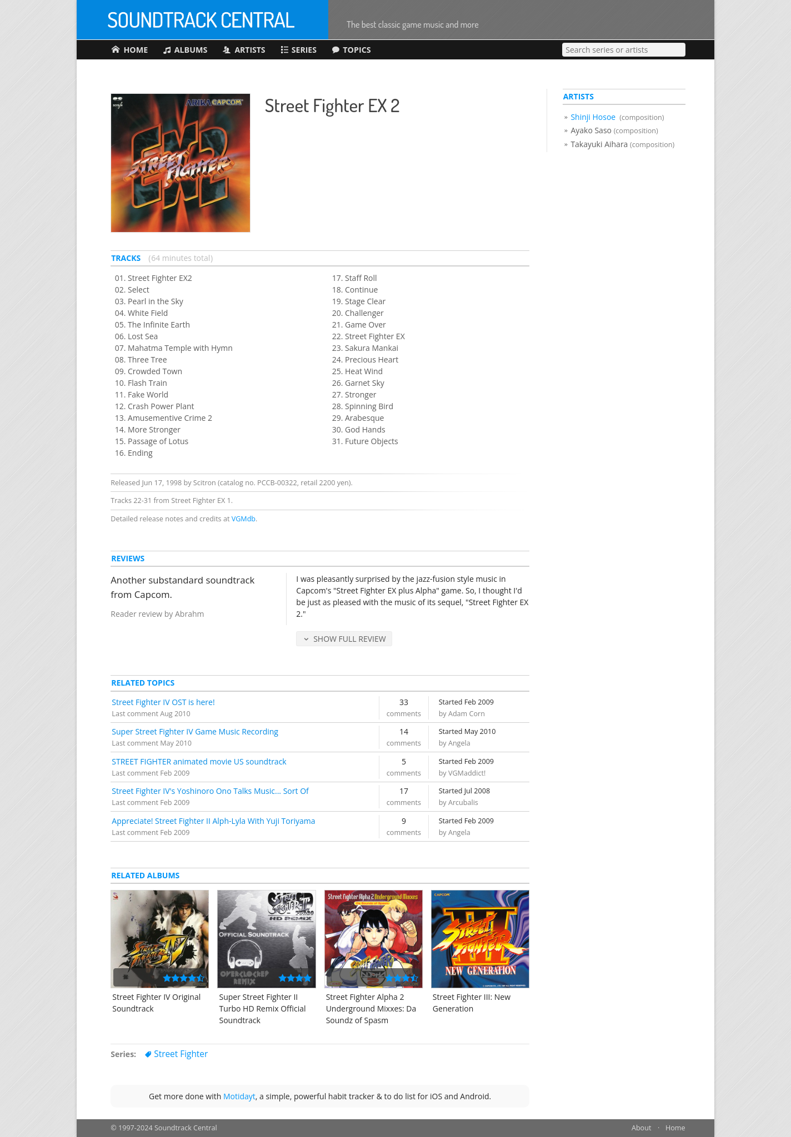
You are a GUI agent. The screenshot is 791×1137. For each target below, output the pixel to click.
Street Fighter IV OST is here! (163, 702)
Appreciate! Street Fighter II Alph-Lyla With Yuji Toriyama (213, 821)
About (641, 1128)
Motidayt (239, 1096)
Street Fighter (181, 1054)
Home (675, 1128)
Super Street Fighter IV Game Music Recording (195, 731)
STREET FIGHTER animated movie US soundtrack (199, 761)
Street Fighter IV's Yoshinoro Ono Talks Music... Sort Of (210, 791)
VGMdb (244, 519)
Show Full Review (349, 638)
